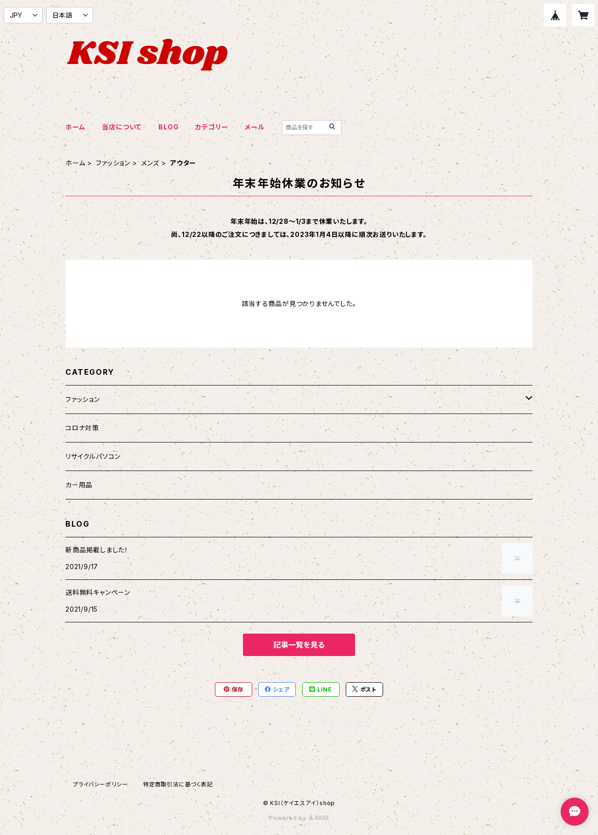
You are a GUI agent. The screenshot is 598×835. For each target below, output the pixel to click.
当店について (122, 127)
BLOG (168, 127)
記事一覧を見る (299, 644)
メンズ (150, 163)
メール (254, 127)
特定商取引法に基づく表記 (178, 784)
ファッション (113, 163)
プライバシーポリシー (100, 784)
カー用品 (79, 485)
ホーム (75, 127)
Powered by (299, 817)
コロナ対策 (82, 428)
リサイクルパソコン (93, 456)
